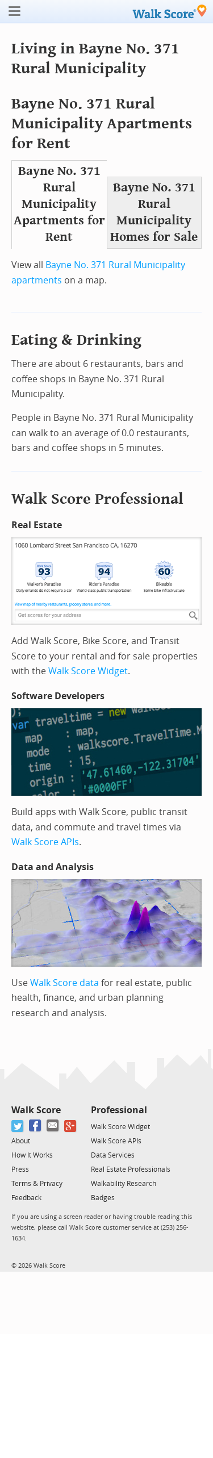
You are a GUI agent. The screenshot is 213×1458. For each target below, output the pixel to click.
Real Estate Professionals (130, 1169)
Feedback (26, 1198)
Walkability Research (123, 1184)
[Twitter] (17, 1126)
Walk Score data (64, 982)
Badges (103, 1198)
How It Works (32, 1155)
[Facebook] (35, 1126)
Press (20, 1169)
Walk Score (36, 1110)
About (20, 1141)
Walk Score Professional (97, 499)
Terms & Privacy (36, 1184)
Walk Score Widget (88, 671)
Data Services (113, 1155)
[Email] (53, 1126)
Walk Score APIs (45, 842)
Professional (119, 1110)
